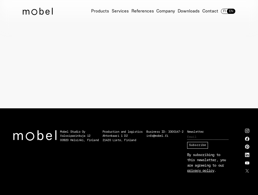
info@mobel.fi (157, 136)
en (231, 11)
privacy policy (200, 171)
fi (224, 11)
